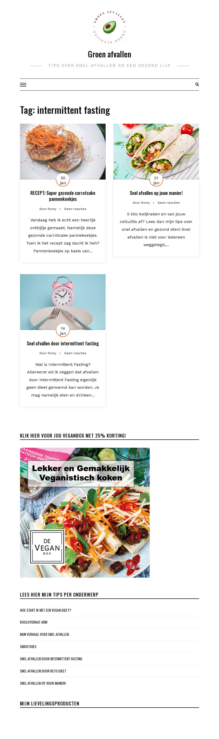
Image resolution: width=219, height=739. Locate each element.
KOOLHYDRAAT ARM (33, 622)
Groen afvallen (109, 54)
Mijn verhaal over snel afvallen (44, 634)
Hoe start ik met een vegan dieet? (45, 610)
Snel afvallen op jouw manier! (156, 192)
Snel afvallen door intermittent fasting (63, 343)
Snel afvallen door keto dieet (43, 671)
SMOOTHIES (28, 646)
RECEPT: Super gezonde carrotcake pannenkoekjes (62, 195)
